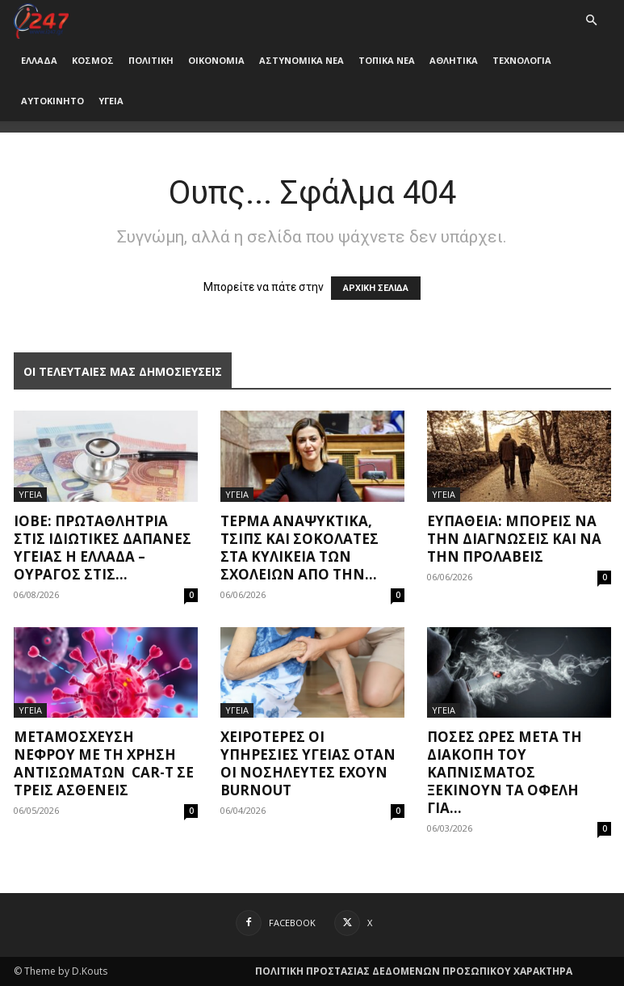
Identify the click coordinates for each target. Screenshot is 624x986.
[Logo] (41, 19)
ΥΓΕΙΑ (111, 101)
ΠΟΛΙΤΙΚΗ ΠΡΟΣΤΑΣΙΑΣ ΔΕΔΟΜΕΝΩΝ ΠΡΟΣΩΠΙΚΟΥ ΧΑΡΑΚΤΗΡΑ (413, 971)
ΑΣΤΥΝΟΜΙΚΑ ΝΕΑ (301, 60)
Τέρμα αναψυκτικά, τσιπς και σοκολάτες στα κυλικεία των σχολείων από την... (299, 548)
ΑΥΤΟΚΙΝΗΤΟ (52, 101)
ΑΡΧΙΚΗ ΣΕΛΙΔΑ (375, 288)
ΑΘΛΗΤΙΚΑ (453, 60)
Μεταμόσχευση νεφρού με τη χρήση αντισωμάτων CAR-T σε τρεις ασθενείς (104, 763)
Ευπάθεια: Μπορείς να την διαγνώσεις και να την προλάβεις (514, 539)
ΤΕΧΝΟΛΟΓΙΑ (521, 60)
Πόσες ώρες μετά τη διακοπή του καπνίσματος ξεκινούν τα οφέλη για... (504, 772)
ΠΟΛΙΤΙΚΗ (151, 60)
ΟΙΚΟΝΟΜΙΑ (216, 60)
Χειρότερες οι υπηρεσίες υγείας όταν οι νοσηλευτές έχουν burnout (308, 763)
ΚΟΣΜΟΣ (93, 60)
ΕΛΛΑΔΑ (39, 60)
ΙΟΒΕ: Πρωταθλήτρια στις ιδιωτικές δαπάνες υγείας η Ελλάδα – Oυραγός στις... (102, 548)
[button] (591, 20)
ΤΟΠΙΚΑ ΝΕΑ (386, 60)
